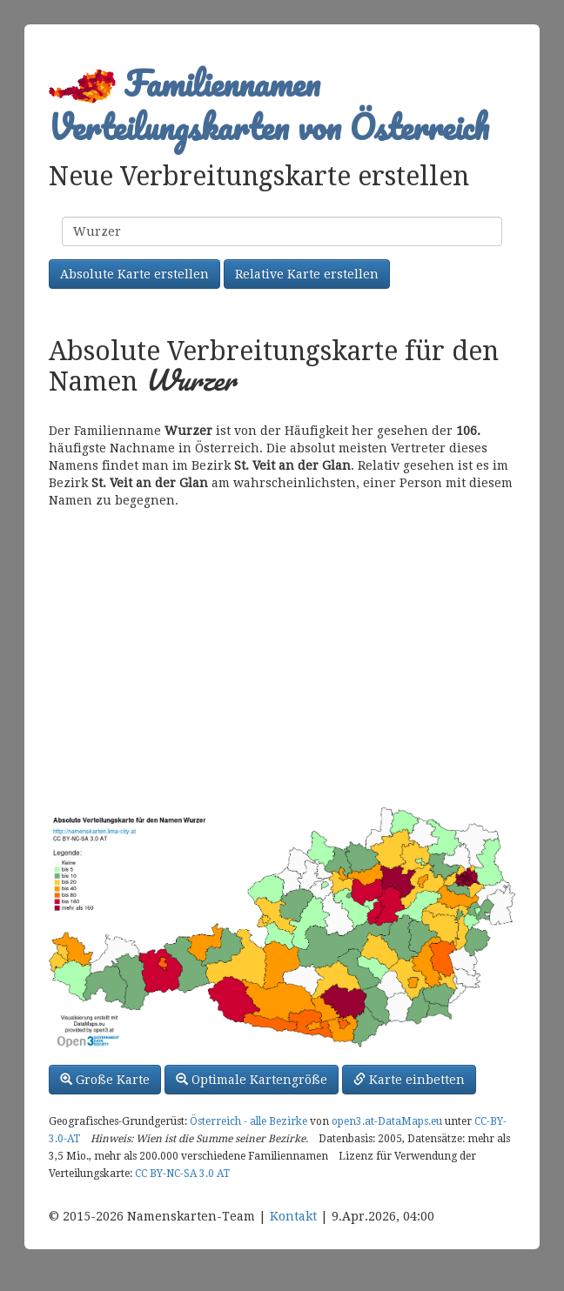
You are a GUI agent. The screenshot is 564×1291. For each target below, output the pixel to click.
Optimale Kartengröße (251, 1080)
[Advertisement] (282, 657)
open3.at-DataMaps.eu (387, 1121)
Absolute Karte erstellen (134, 274)
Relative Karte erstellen (307, 274)
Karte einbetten (409, 1080)
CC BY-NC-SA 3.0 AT (182, 1173)
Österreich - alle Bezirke (248, 1121)
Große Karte (105, 1080)
